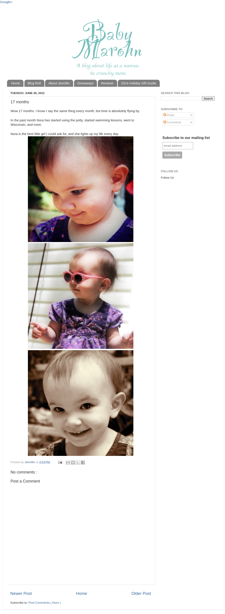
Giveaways (85, 83)
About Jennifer (59, 83)
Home (15, 83)
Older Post (141, 593)
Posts (168, 115)
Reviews (107, 83)
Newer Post (21, 593)
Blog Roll (34, 83)
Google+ (6, 2)
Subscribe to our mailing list (186, 138)
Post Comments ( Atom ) (45, 602)
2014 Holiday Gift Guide (138, 83)
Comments (172, 122)
